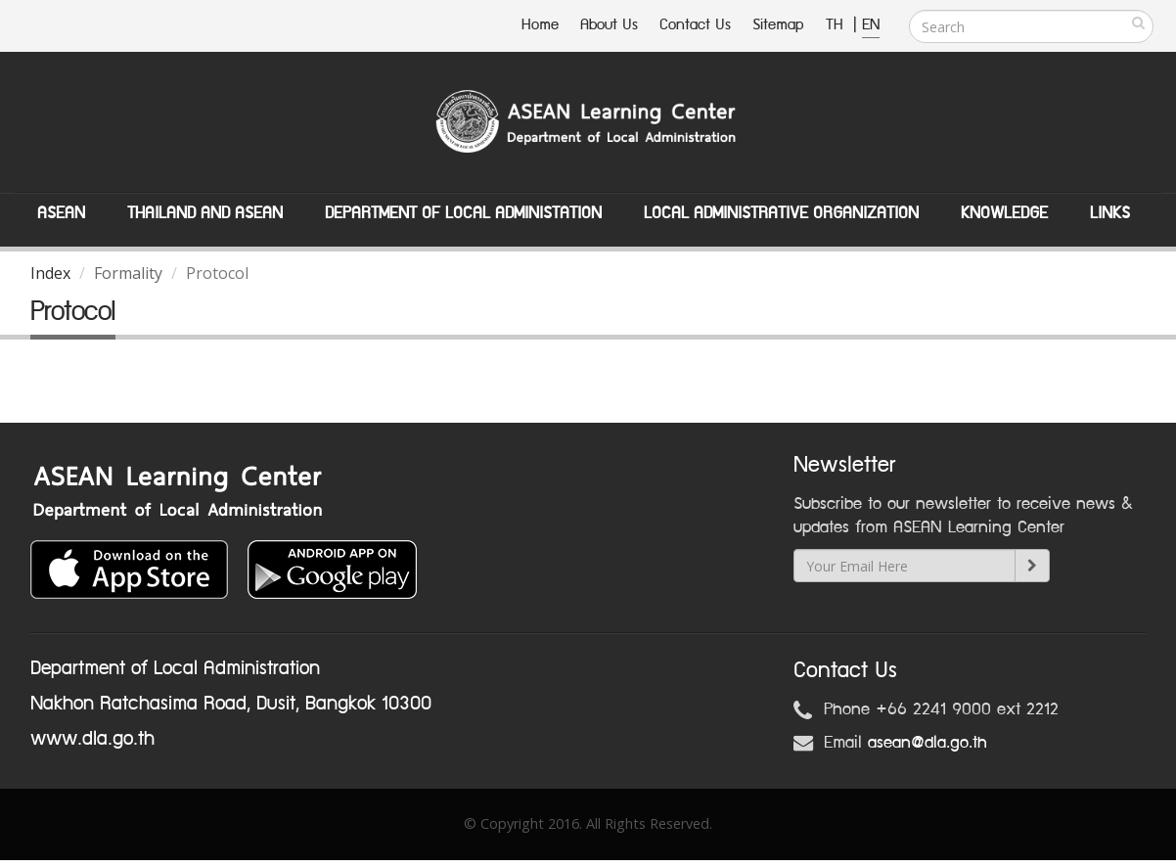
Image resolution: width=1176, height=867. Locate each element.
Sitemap (778, 25)
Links (1110, 213)
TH (837, 25)
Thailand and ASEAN (205, 213)
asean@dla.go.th (927, 742)
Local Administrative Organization (781, 213)
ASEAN (61, 213)
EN (871, 25)
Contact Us (695, 25)
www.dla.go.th (92, 738)
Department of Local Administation (463, 213)
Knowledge (1004, 213)
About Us (609, 25)
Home (540, 25)
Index (50, 273)
